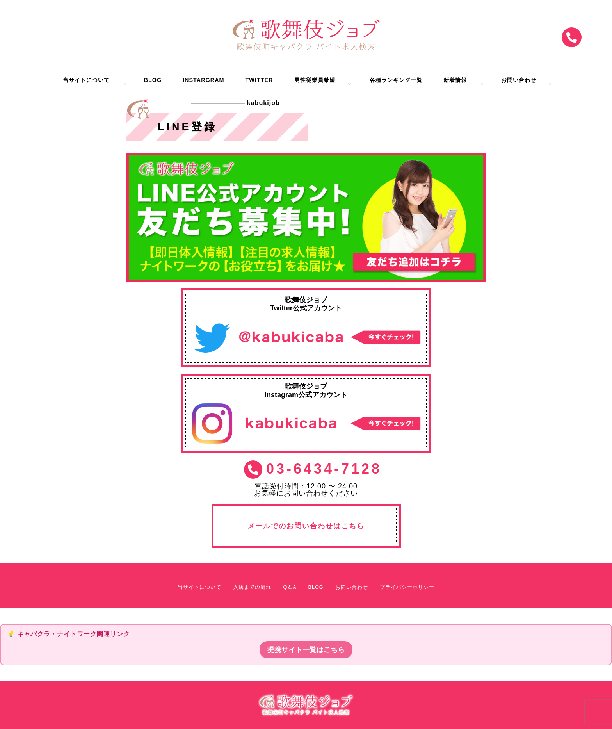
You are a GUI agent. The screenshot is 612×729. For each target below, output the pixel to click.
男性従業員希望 (314, 80)
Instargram (203, 80)
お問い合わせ (518, 80)
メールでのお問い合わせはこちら (306, 526)
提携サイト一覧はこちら (306, 650)
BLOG (153, 80)
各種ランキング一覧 (396, 80)
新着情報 (455, 80)
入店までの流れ (252, 587)
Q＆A (289, 587)
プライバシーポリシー (407, 587)
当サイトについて (86, 80)
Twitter (259, 80)
